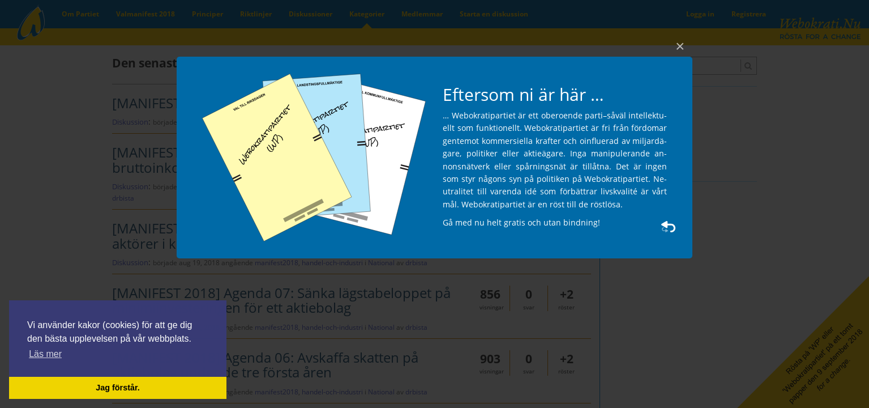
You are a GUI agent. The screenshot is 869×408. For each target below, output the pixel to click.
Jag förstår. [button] (118, 387)
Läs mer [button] (45, 354)
